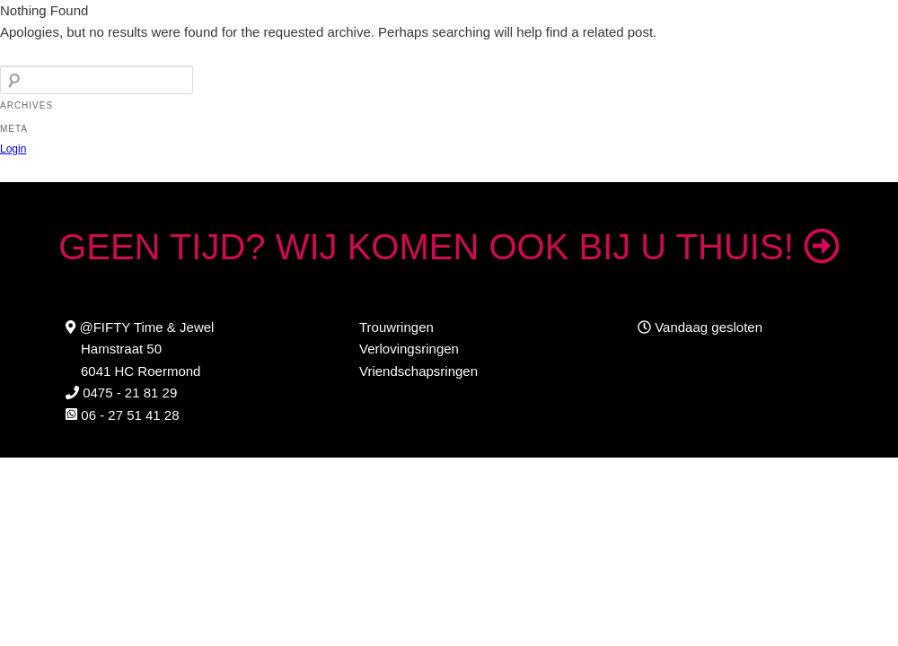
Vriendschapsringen (418, 371)
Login (13, 149)
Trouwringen (396, 327)
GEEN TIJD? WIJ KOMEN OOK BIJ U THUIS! (449, 246)
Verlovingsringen (409, 348)
